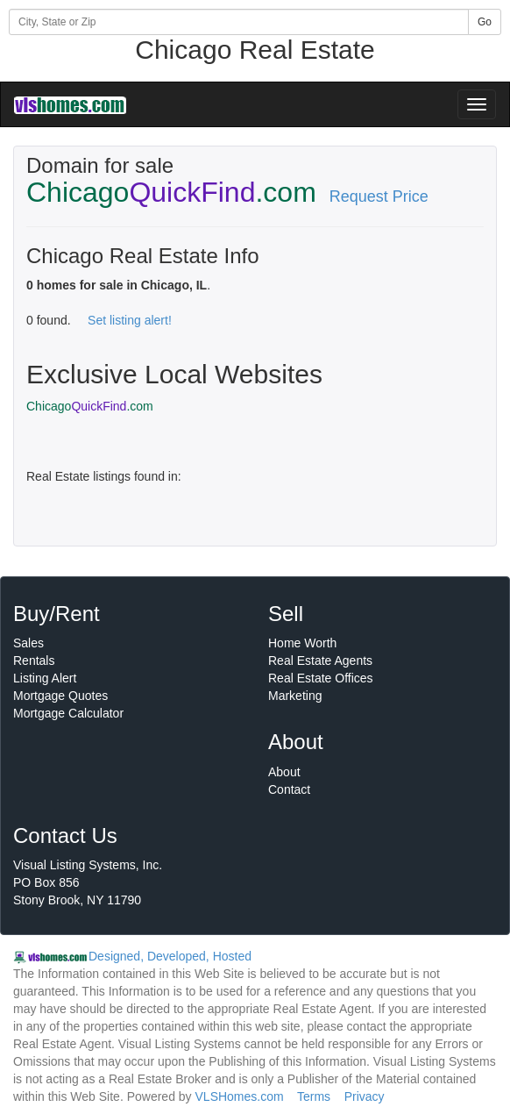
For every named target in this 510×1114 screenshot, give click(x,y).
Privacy (364, 1096)
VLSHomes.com (239, 1096)
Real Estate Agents (320, 660)
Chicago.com (89, 406)
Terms (313, 1096)
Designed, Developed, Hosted (170, 956)
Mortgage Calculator (68, 713)
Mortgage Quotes (60, 696)
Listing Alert (44, 678)
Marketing (295, 696)
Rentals (33, 660)
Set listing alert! (130, 320)
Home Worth (302, 643)
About (284, 772)
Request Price (379, 196)
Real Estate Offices (320, 678)
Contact (289, 789)
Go (485, 22)
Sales (28, 643)
